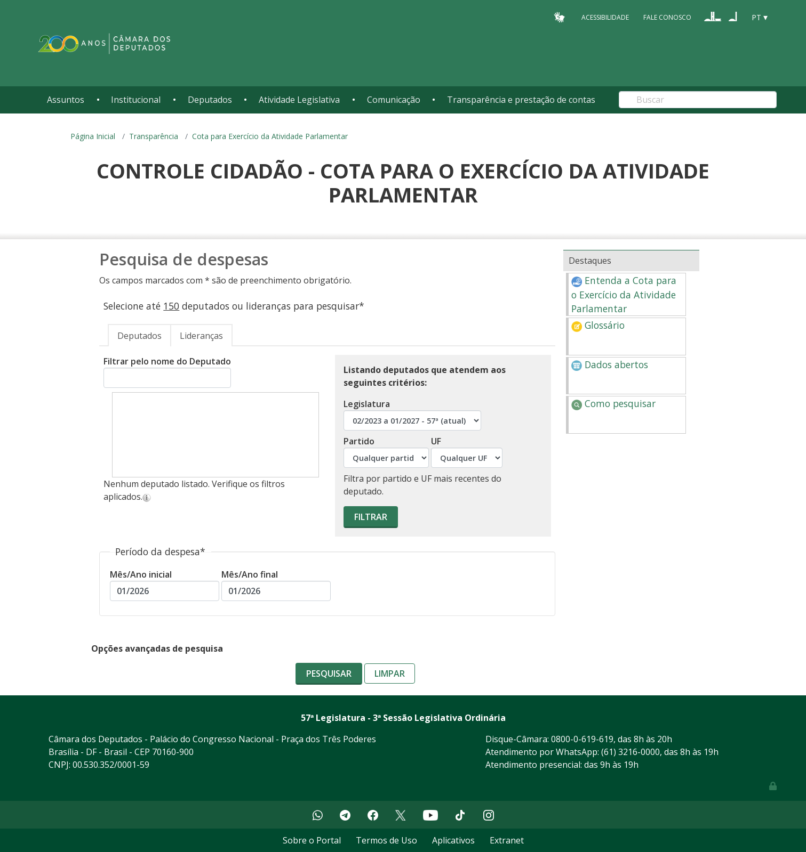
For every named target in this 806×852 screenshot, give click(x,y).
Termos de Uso (386, 840)
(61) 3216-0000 (630, 752)
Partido (386, 451)
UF (466, 451)
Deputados (210, 100)
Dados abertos (609, 364)
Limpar (389, 673)
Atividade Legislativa (299, 100)
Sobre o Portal (312, 840)
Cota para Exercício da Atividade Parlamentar (270, 136)
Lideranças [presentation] (201, 336)
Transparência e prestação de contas (521, 100)
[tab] (139, 335)
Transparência (153, 136)
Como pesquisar (613, 403)
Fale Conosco (667, 16)
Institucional (136, 100)
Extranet (507, 840)
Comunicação (393, 100)
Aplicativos (453, 840)
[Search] (698, 99)
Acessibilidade (605, 16)
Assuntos (65, 100)
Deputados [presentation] (139, 336)
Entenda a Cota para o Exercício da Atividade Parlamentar (623, 294)
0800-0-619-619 (582, 739)
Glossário (598, 325)
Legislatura (412, 414)
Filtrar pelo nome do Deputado (167, 371)
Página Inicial (92, 136)
